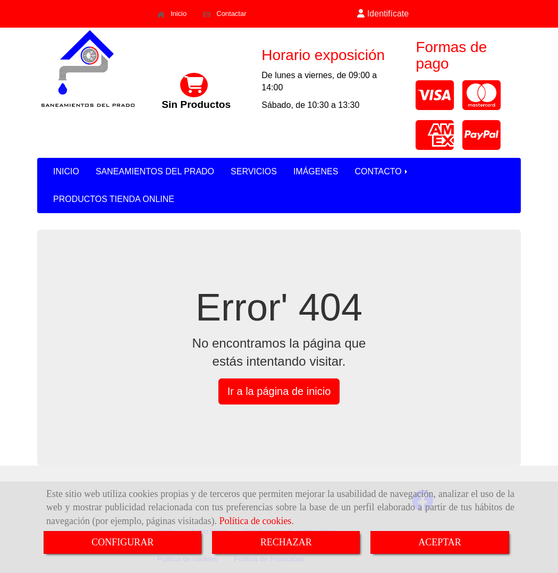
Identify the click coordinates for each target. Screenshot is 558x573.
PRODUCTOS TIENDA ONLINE (113, 199)
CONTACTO (381, 171)
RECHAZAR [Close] (286, 542)
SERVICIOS (254, 171)
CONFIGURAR (122, 542)
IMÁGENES (315, 171)
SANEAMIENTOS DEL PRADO (155, 171)
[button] (383, 14)
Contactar (224, 14)
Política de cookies (255, 521)
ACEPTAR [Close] (439, 542)
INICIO (66, 171)
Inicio (172, 14)
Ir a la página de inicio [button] (279, 391)
